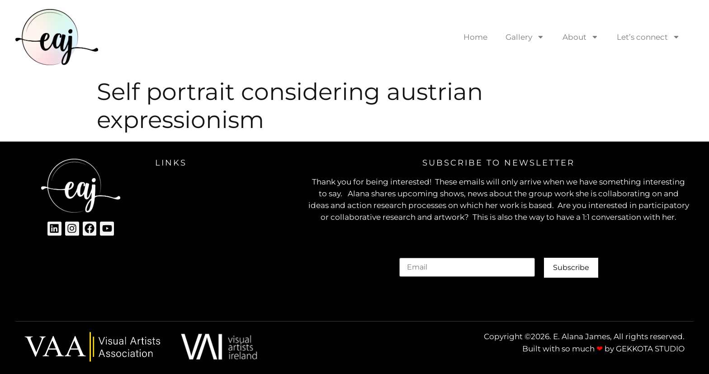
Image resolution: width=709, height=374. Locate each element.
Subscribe (571, 267)
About (580, 36)
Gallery (525, 36)
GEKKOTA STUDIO (650, 348)
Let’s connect (648, 36)
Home (475, 37)
